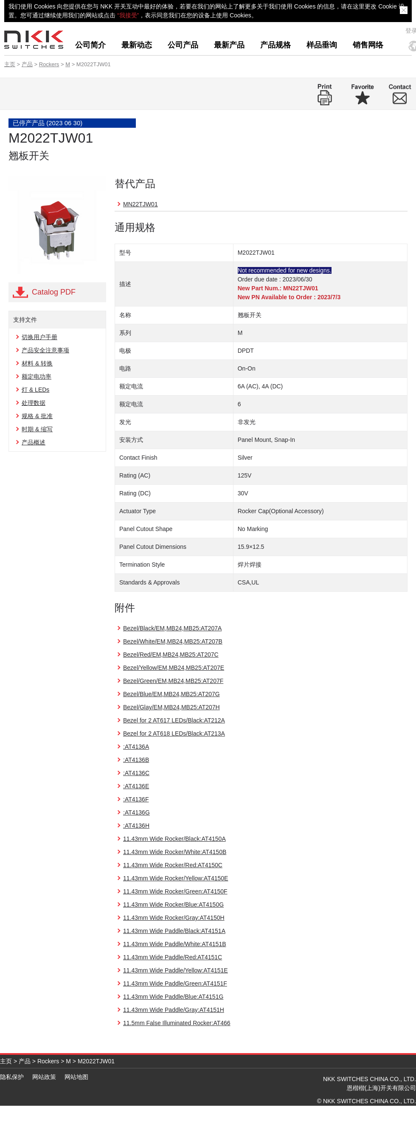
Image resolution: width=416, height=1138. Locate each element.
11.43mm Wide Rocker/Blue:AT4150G (173, 904)
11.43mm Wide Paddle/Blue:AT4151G (173, 996)
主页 (9, 64)
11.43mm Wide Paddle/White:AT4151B (174, 944)
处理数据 (33, 402)
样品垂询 (321, 45)
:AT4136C (136, 773)
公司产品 (183, 45)
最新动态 (136, 45)
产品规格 (275, 45)
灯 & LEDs (35, 389)
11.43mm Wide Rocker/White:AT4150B (174, 852)
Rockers (49, 64)
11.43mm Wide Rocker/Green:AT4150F (175, 891)
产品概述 (33, 442)
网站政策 (44, 1076)
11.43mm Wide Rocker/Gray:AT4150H (174, 917)
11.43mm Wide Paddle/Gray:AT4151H (173, 1009)
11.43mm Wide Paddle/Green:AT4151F (175, 983)
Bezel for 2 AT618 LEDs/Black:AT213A (174, 733)
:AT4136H (136, 825)
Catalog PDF (54, 292)
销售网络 (368, 45)
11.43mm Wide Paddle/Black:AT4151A (174, 930)
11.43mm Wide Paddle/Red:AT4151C (172, 957)
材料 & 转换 (37, 363)
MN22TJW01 (140, 204)
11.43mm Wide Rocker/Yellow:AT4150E (175, 878)
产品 (27, 64)
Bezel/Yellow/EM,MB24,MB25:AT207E (173, 667)
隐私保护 (12, 1076)
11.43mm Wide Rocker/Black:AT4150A (174, 838)
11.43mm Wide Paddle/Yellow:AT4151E (175, 970)
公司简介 (90, 45)
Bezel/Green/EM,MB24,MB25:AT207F (173, 680)
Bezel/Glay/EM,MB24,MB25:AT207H (171, 707)
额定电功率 (36, 376)
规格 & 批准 (37, 416)
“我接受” (128, 15)
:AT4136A (136, 746)
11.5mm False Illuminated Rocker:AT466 (176, 1023)
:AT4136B (136, 759)
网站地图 (76, 1076)
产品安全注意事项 (45, 350)
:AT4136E (136, 786)
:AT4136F (136, 799)
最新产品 (229, 45)
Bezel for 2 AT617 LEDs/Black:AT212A (174, 720)
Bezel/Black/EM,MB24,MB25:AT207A (172, 628)
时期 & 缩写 (37, 429)
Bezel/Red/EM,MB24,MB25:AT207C (171, 654)
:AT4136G (136, 812)
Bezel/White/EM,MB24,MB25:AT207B (172, 641)
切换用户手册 (39, 337)
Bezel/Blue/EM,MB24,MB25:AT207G (171, 694)
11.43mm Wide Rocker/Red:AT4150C (172, 865)
